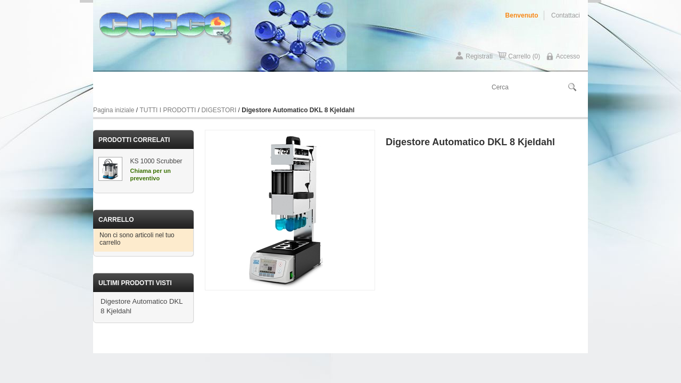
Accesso (568, 56)
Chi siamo (143, 87)
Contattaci (565, 15)
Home (107, 87)
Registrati (479, 56)
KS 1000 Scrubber (156, 161)
